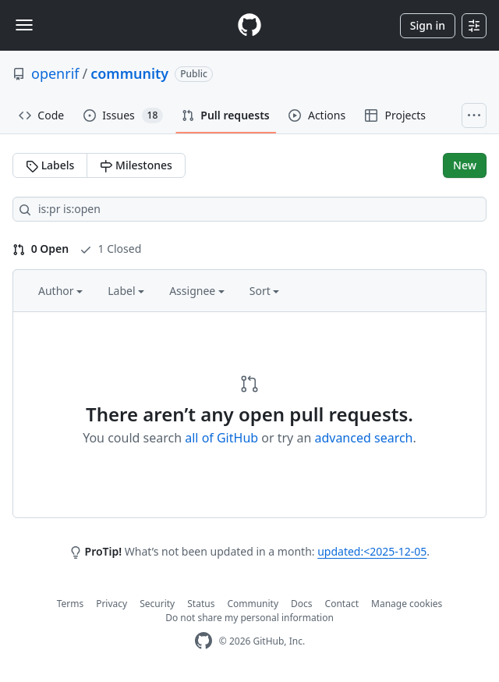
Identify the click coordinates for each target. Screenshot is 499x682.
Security (157, 603)
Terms (70, 603)
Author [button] (60, 290)
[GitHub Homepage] (203, 641)
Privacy (111, 603)
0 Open (40, 248)
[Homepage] (249, 25)
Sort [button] (265, 290)
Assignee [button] (197, 290)
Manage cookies (406, 603)
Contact (342, 603)
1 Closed (110, 248)
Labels (50, 165)
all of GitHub (221, 437)
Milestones (136, 165)
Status (200, 603)
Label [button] (126, 290)
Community (252, 603)
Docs (302, 603)
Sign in (427, 25)
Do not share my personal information (249, 617)
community (129, 73)
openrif (55, 73)
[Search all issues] (249, 209)
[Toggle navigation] (24, 25)
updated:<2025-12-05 (371, 551)
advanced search (363, 437)
